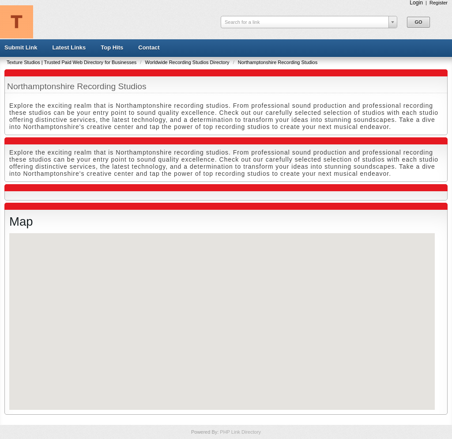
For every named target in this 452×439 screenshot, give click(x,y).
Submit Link (20, 47)
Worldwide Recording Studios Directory (187, 62)
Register (438, 2)
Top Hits (112, 47)
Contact (148, 47)
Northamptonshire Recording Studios (277, 62)
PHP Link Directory (240, 432)
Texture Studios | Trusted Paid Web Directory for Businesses (72, 62)
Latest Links (69, 47)
